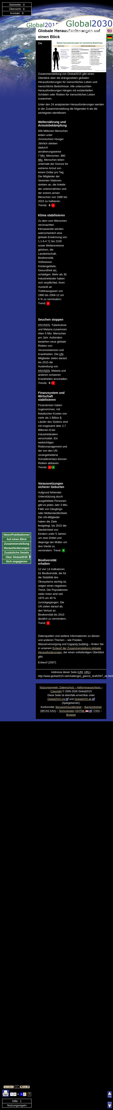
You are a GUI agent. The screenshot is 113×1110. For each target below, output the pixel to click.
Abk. (25, 1087)
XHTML (84, 710)
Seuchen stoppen (50, 319)
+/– (17, 1087)
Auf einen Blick (17, 539)
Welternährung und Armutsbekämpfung (52, 123)
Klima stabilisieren (51, 215)
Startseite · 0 (17, 4)
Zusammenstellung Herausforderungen (17, 546)
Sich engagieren (16, 561)
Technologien (66, 710)
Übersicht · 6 (17, 9)
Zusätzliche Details (16, 552)
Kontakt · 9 (17, 13)
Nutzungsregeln (17, 1105)
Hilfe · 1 (17, 1101)
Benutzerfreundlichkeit (68, 707)
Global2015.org (58, 699)
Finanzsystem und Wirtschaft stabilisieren (51, 396)
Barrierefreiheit (93, 707)
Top (109, 1095)
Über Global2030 (17, 557)
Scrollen (8, 1087)
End (109, 1105)
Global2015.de (84, 699)
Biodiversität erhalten (47, 561)
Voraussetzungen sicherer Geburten (51, 485)
